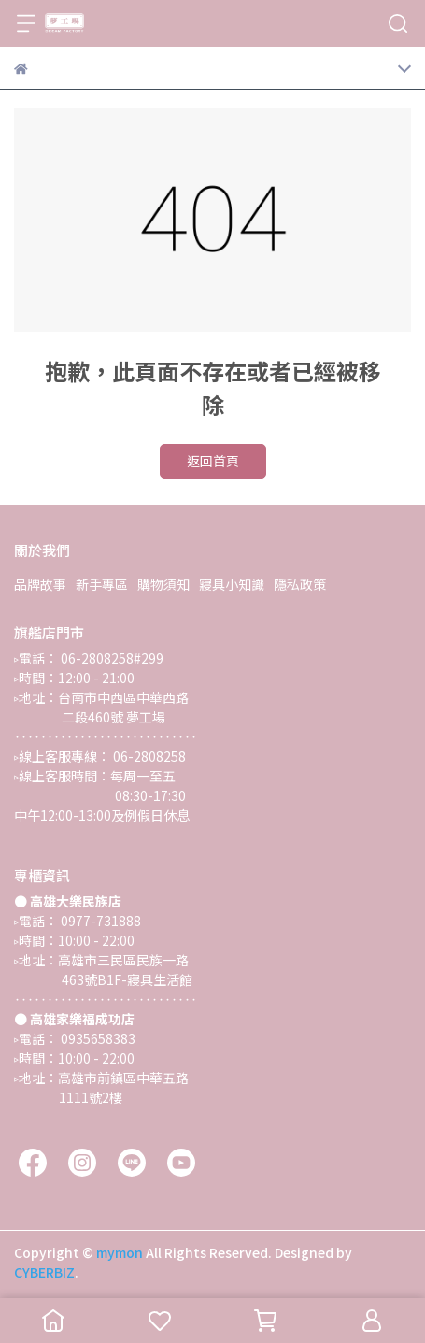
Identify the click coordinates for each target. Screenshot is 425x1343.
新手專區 (102, 584)
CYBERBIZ (44, 1272)
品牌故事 (40, 584)
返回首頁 (213, 460)
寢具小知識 (231, 584)
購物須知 (163, 584)
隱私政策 (300, 584)
